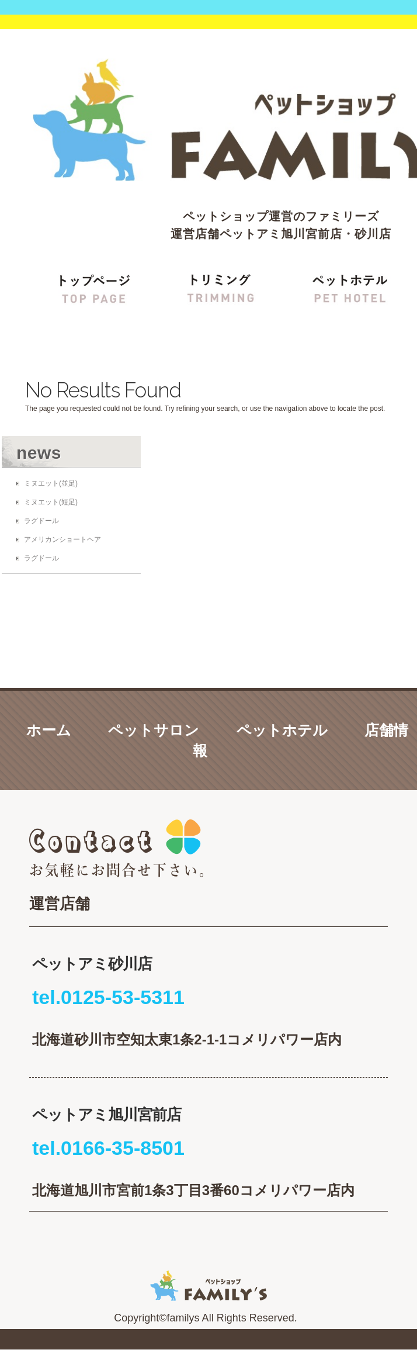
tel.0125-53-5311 (108, 997)
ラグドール (41, 521)
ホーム (48, 730)
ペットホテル (282, 730)
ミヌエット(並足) (51, 483)
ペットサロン (153, 730)
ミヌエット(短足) (51, 502)
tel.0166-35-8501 (108, 1148)
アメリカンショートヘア (62, 539)
